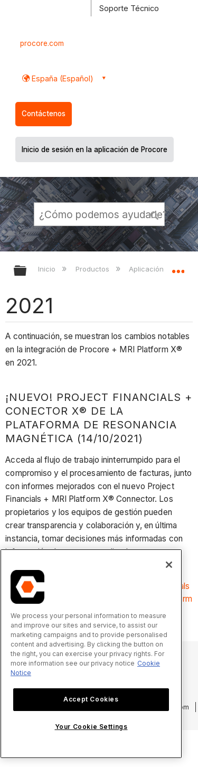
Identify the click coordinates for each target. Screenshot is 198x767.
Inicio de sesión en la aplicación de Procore (94, 149)
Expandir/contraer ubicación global (178, 267)
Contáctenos (43, 113)
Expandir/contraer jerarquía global (26, 271)
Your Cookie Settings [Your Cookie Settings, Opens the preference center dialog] (91, 727)
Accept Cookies (90, 699)
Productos (93, 269)
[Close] (169, 564)
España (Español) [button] (61, 78)
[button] (155, 214)
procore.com (42, 43)
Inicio (48, 269)
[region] (91, 654)
